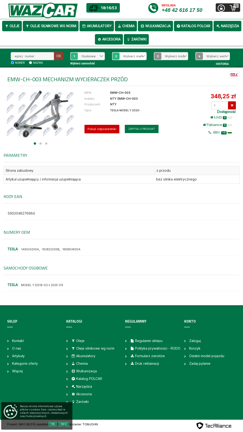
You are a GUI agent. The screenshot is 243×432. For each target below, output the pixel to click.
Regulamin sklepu (146, 341)
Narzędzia (227, 26)
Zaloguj (195, 341)
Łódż (221, 117)
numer (20, 62)
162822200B (50, 249)
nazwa (38, 62)
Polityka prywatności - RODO (155, 348)
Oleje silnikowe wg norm (50, 26)
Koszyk (195, 348)
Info (64, 424)
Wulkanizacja (155, 26)
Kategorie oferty (25, 363)
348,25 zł (223, 96)
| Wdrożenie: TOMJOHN (81, 424)
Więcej (17, 371)
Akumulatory (97, 26)
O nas (16, 348)
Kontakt (18, 341)
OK (58, 56)
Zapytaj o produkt (141, 128)
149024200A (30, 249)
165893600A (71, 249)
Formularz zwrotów (147, 356)
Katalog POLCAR (193, 26)
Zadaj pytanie (199, 363)
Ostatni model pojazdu (206, 356)
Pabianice (217, 125)
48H (220, 132)
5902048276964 (21, 213)
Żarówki (136, 39)
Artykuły (18, 356)
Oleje (12, 26)
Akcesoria (109, 39)
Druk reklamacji (144, 363)
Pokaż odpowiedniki (102, 129)
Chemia (126, 26)
